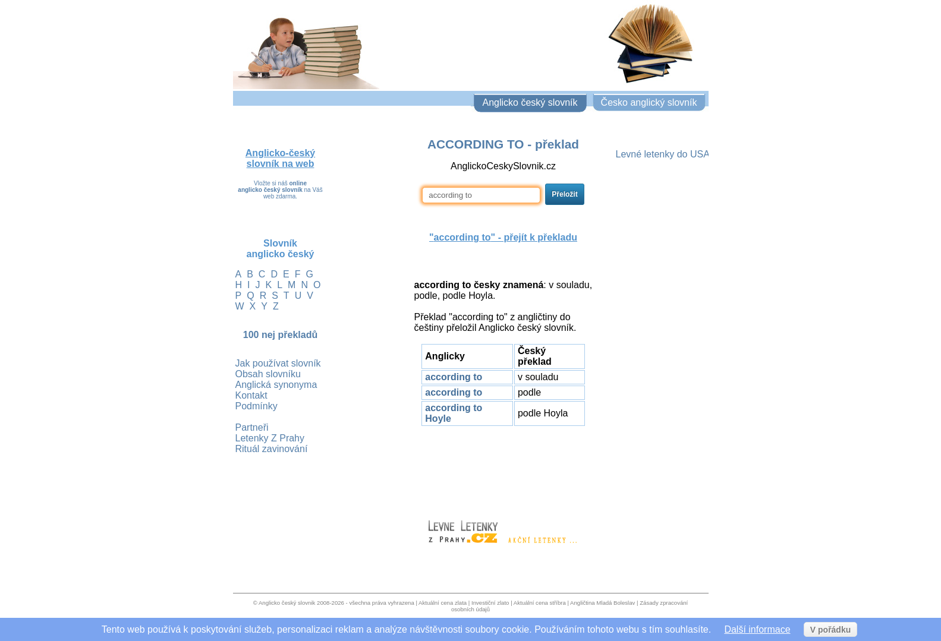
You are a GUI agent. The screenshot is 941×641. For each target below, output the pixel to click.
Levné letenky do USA (663, 154)
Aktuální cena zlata (442, 602)
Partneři (252, 427)
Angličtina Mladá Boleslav (602, 602)
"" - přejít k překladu (503, 237)
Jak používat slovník (278, 363)
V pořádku (830, 629)
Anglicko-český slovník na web (280, 158)
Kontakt (251, 395)
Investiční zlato (490, 602)
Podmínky (256, 406)
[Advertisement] (503, 467)
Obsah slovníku (268, 374)
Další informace (757, 629)
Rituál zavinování (271, 449)
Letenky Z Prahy (270, 438)
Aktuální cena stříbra (540, 602)
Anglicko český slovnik (287, 602)
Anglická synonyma (276, 385)
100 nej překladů (280, 335)
